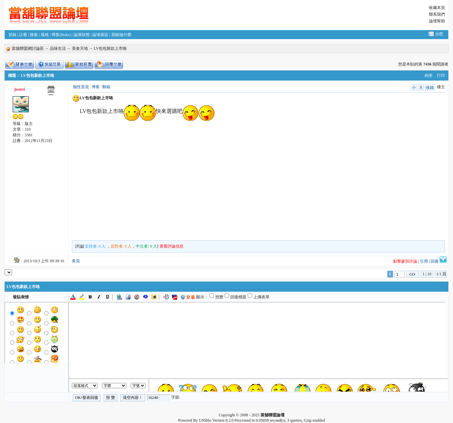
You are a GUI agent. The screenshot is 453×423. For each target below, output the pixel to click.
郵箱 (106, 87)
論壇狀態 (82, 34)
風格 (45, 34)
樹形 (429, 75)
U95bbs (205, 420)
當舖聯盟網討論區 (28, 48)
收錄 (430, 87)
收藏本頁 (437, 7)
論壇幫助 (437, 21)
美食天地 (80, 48)
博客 (96, 87)
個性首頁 (81, 87)
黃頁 (76, 261)
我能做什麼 (121, 34)
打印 (441, 75)
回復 (435, 261)
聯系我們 (437, 14)
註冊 (23, 34)
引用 (424, 261)
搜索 (34, 34)
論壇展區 (100, 34)
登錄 (12, 34)
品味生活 (58, 48)
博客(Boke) (61, 34)
